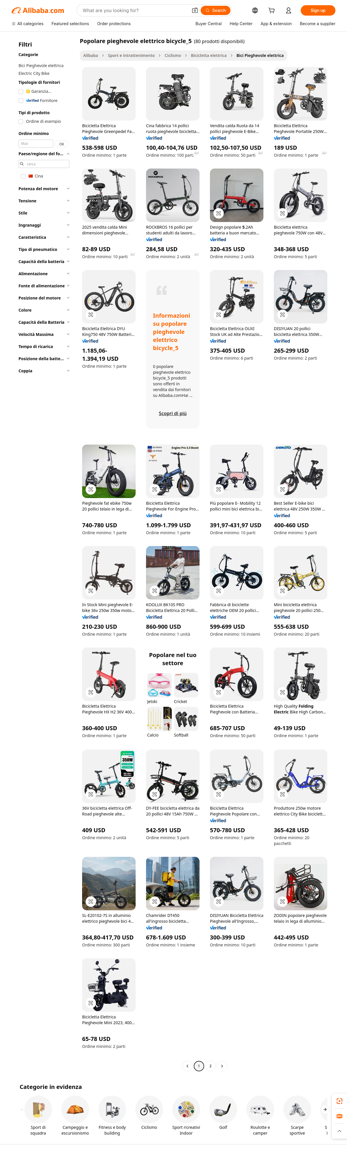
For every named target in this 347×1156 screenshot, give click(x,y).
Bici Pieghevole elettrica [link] (260, 55)
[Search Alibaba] (135, 10)
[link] (339, 1101)
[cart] (272, 11)
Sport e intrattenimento (131, 55)
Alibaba (90, 55)
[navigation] (44, 554)
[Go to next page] (222, 1066)
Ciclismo (173, 55)
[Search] (215, 10)
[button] (194, 10)
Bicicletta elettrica (209, 55)
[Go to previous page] (187, 1066)
